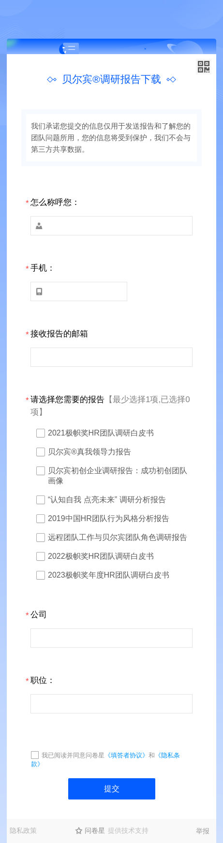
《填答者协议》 (126, 755)
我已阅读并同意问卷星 (73, 755)
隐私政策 (23, 830)
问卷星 (95, 830)
